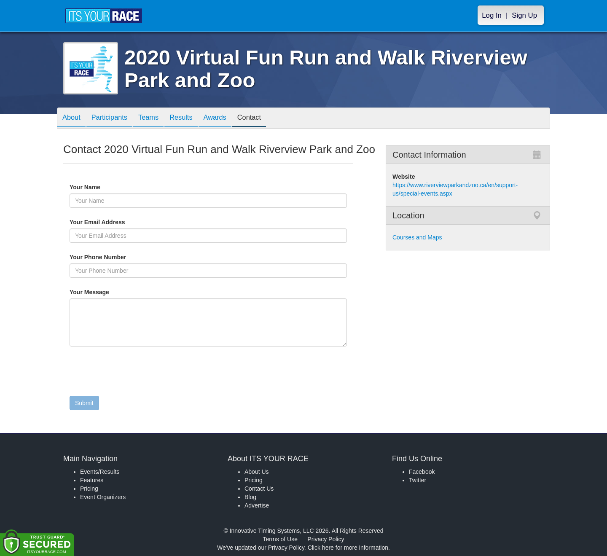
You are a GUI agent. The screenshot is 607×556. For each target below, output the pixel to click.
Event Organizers (103, 497)
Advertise (256, 505)
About (73, 119)
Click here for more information (348, 547)
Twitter (417, 480)
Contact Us (259, 488)
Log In (492, 15)
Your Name (99, 187)
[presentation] (134, 373)
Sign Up (524, 15)
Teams (156, 119)
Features (91, 480)
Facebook (422, 471)
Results (192, 119)
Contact (267, 119)
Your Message (104, 292)
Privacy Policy (325, 539)
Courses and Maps (417, 237)
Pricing (89, 488)
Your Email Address (130, 222)
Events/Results (99, 471)
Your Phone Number (98, 257)
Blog (250, 497)
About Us (256, 471)
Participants (114, 119)
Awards (229, 119)
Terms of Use (280, 539)
